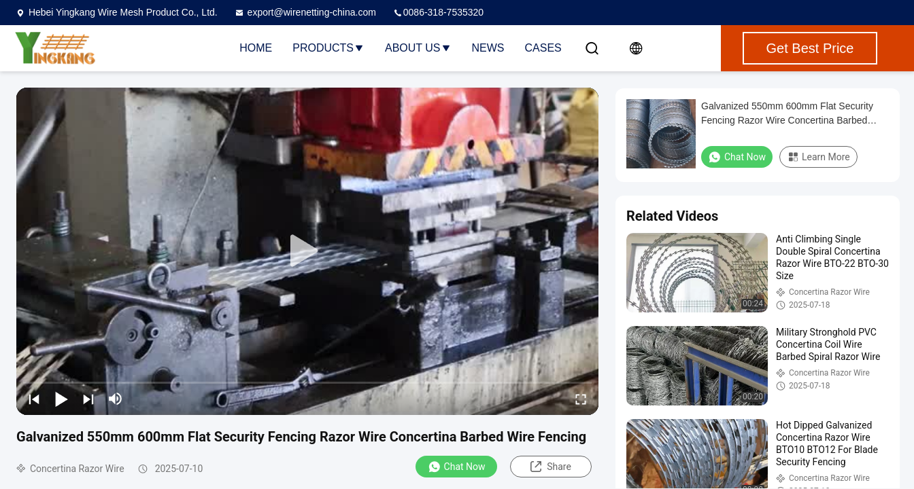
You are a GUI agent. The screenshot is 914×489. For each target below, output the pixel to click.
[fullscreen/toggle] (580, 398)
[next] (88, 398)
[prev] (34, 398)
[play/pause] (61, 398)
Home (255, 48)
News (488, 48)
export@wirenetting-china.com (305, 12)
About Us (418, 48)
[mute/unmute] (115, 398)
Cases (543, 48)
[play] (307, 251)
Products (328, 48)
